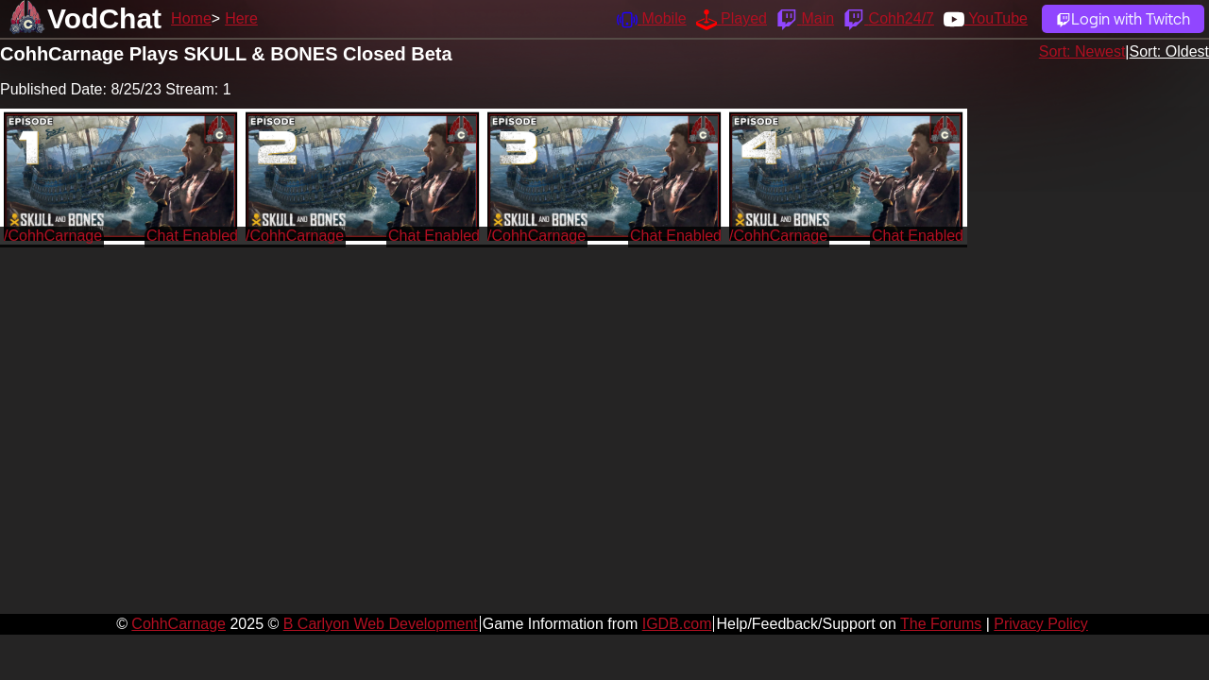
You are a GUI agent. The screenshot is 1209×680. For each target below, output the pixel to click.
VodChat (104, 18)
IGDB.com (677, 624)
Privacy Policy (1041, 624)
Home (191, 18)
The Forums (940, 624)
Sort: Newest (1082, 51)
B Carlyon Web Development (380, 624)
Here (241, 18)
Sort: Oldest (1169, 51)
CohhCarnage (178, 624)
